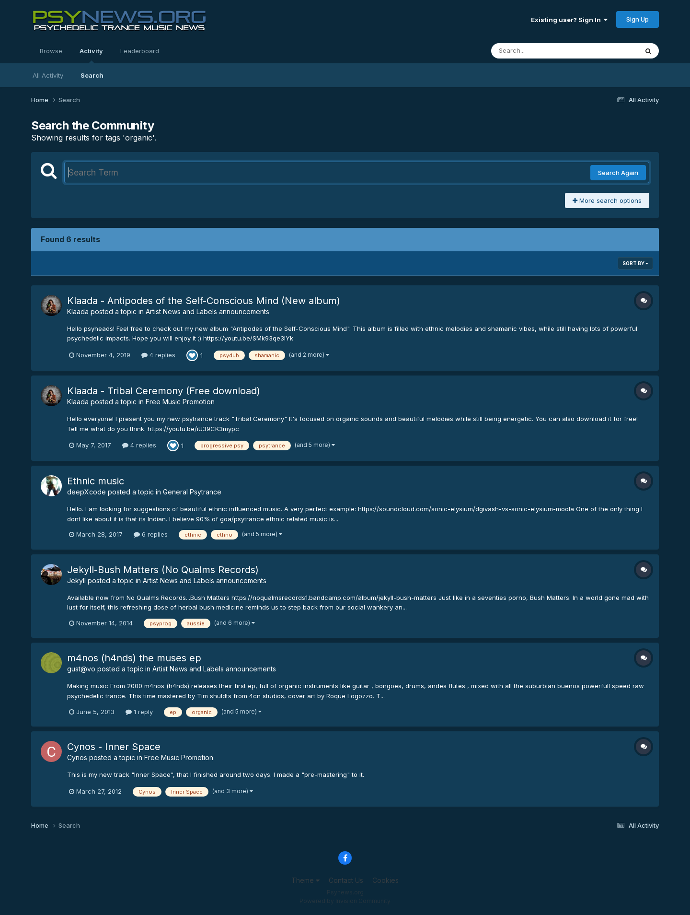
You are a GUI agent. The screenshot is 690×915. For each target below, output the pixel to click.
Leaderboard (139, 51)
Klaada (78, 311)
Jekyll (76, 580)
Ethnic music (95, 481)
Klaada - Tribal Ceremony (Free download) (163, 391)
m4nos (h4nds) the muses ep (134, 658)
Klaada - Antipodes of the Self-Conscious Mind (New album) (203, 300)
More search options (607, 200)
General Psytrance (192, 492)
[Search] (538, 51)
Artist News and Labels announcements (207, 311)
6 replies (151, 534)
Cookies (385, 880)
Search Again (618, 172)
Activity (91, 55)
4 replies (158, 355)
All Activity (48, 75)
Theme (305, 880)
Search (92, 75)
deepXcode (86, 492)
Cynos (77, 757)
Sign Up (637, 19)
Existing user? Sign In (569, 19)
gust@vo (81, 669)
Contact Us (346, 880)
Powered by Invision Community (345, 900)
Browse (51, 51)
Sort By (635, 263)
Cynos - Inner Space (114, 746)
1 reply (139, 712)
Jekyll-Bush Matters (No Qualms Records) (163, 569)
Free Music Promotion (180, 402)
